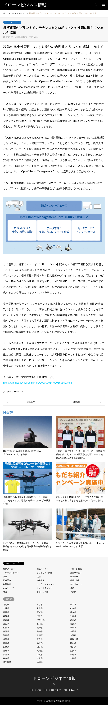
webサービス (8, 588)
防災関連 (7, 580)
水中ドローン (76, 584)
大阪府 (73, 635)
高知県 (40, 651)
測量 (5, 576)
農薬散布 (74, 576)
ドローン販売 (76, 569)
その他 (73, 592)
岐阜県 (73, 628)
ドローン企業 (35, 690)
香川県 (73, 647)
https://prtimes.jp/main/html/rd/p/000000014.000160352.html (37, 382)
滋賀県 (6, 635)
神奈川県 (41, 620)
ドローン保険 (42, 592)
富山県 (6, 624)
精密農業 (41, 580)
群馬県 (6, 616)
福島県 (6, 612)
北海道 (6, 604)
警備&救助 (74, 580)
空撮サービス (76, 573)
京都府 (40, 635)
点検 (39, 576)
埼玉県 (40, 616)
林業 (5, 592)
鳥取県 (6, 643)
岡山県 (73, 643)
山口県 (40, 647)
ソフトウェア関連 (44, 573)
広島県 (6, 647)
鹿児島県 (7, 662)
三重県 (73, 631)
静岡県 (6, 631)
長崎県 (73, 654)
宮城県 (6, 608)
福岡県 (6, 654)
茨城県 (40, 612)
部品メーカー (42, 569)
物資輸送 (7, 584)
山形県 (73, 608)
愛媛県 (73, 651)
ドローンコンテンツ (52, 690)
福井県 (73, 624)
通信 (72, 588)
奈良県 (40, 639)
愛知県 (40, 631)
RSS (54, 684)
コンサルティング (44, 588)
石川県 (40, 624)
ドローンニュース (12, 22)
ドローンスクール (11, 573)
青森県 (40, 604)
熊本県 (6, 658)
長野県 (40, 628)
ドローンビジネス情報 (54, 678)
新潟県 (73, 620)
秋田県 (40, 608)
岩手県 (73, 604)
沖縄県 (40, 662)
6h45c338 (18, 391)
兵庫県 (6, 639)
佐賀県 (40, 654)
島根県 (40, 643)
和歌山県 (74, 639)
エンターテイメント (45, 584)
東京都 (6, 620)
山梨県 (6, 628)
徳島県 (6, 651)
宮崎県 (73, 658)
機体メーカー (9, 569)
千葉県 (73, 616)
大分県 (40, 658)
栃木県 (73, 612)
